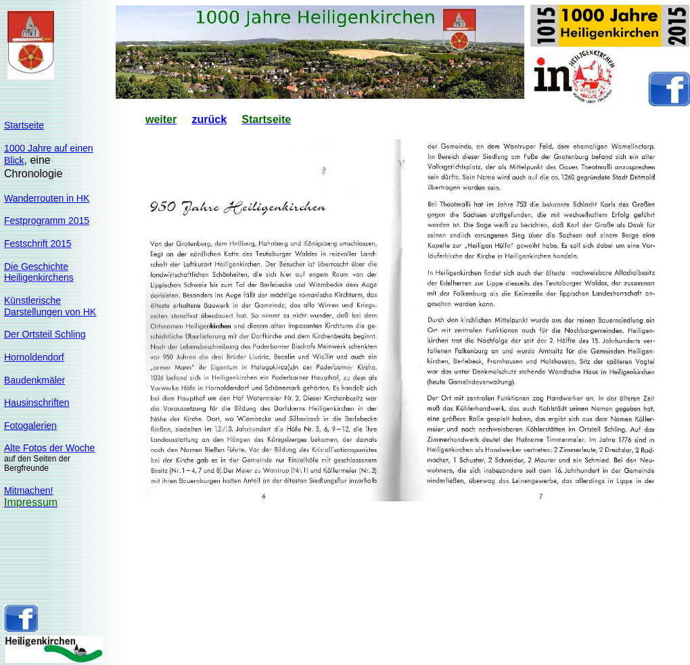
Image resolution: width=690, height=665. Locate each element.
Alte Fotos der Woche (49, 447)
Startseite (24, 125)
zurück (209, 119)
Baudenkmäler (34, 380)
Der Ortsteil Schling (45, 334)
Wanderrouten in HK (46, 198)
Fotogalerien (30, 425)
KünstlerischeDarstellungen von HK (50, 306)
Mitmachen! (28, 490)
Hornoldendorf (34, 357)
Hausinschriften (37, 402)
